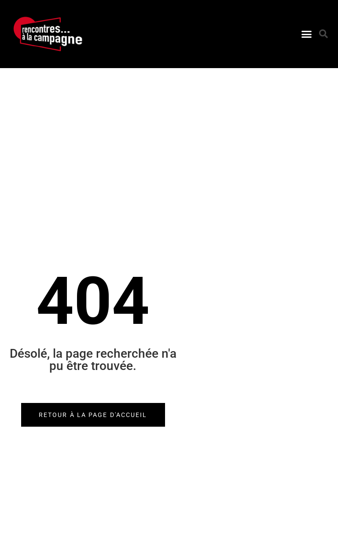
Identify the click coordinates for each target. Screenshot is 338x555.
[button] (306, 34)
